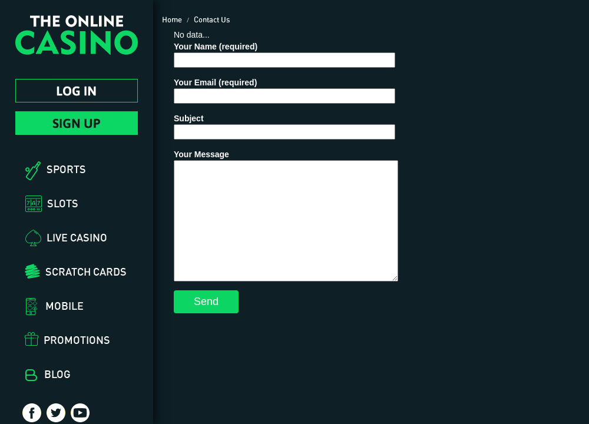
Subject (284, 125)
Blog (57, 373)
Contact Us (212, 19)
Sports (66, 169)
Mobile (64, 305)
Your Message (286, 215)
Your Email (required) (284, 89)
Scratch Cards (86, 271)
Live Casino (77, 237)
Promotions (77, 339)
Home (172, 19)
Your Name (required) (284, 53)
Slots (62, 203)
